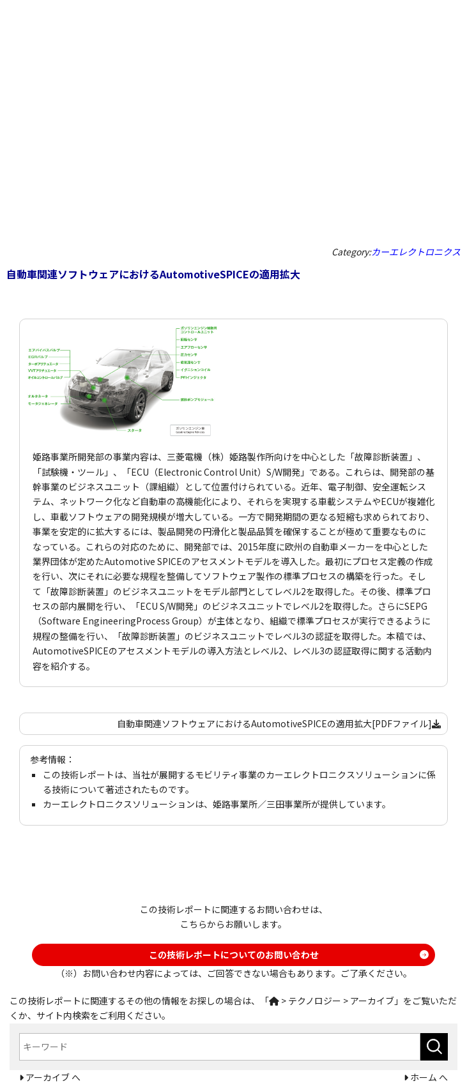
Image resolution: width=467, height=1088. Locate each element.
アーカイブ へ (52, 1077)
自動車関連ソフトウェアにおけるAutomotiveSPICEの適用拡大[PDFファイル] (279, 723)
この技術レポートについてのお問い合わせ (234, 954)
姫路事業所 (235, 803)
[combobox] (219, 1047)
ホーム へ (428, 1077)
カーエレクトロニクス (416, 251)
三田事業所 (288, 803)
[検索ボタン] (434, 1047)
